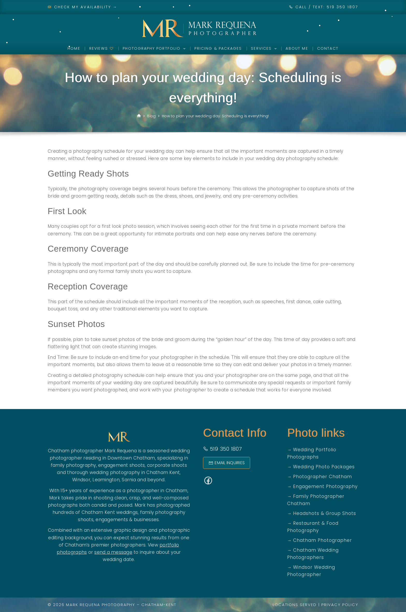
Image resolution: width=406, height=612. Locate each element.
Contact (327, 48)
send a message (113, 552)
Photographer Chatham (322, 476)
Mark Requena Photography (100, 604)
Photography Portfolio (155, 49)
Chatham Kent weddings (110, 512)
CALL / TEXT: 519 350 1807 (326, 7)
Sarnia (129, 480)
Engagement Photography (325, 486)
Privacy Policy (339, 604)
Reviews (101, 48)
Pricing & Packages (218, 48)
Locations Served (295, 604)
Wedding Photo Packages (324, 467)
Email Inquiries (226, 463)
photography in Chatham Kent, (145, 472)
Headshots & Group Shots (324, 513)
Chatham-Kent (158, 604)
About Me (297, 48)
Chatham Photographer (322, 540)
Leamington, (106, 480)
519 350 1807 (222, 449)
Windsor (81, 480)
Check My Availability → (83, 7)
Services (265, 49)
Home (74, 48)
